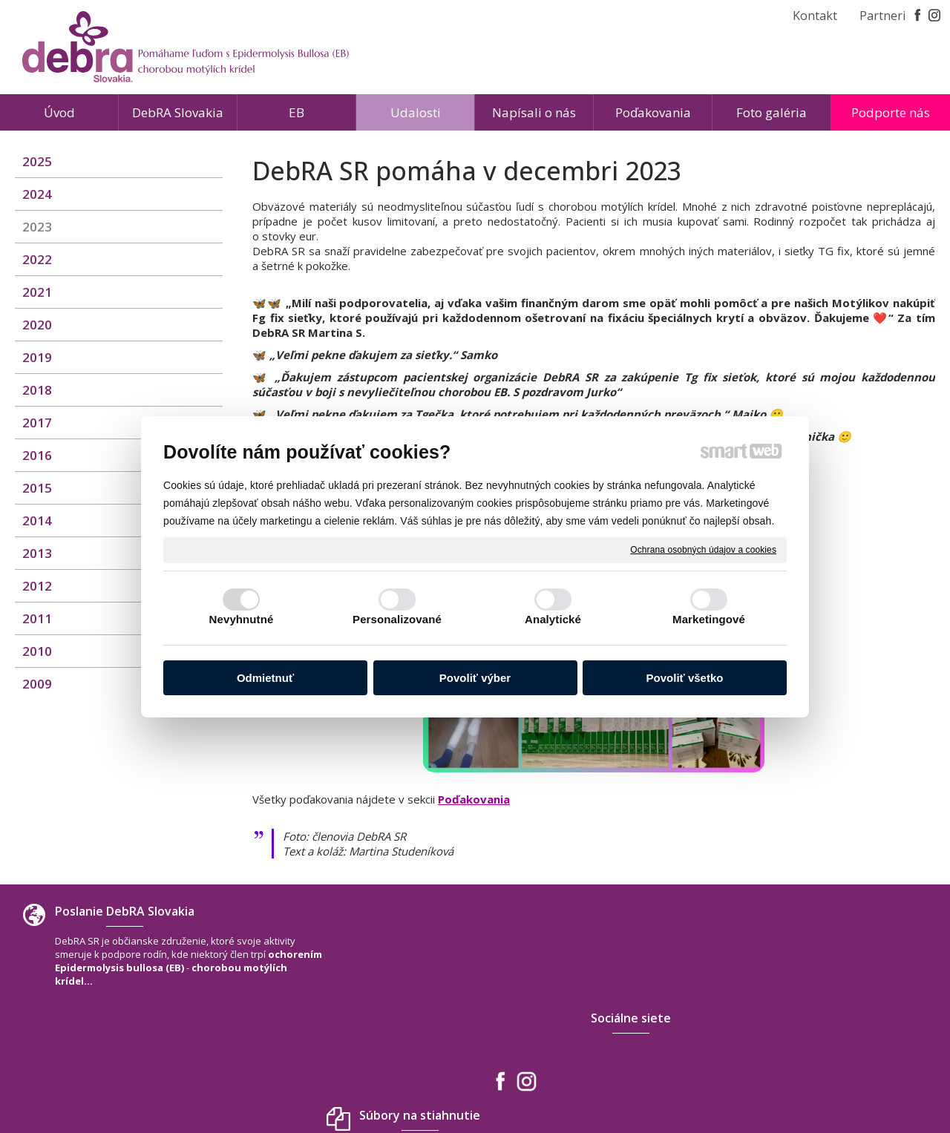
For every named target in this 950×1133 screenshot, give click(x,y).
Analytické (553, 619)
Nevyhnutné (241, 619)
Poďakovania (474, 799)
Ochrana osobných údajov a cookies (703, 549)
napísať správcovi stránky (441, 1080)
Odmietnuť (265, 677)
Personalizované (397, 619)
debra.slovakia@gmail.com (799, 1023)
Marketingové (708, 619)
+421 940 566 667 (776, 1008)
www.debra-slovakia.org (794, 1038)
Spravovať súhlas (695, 1080)
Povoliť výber (475, 677)
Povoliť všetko (685, 677)
